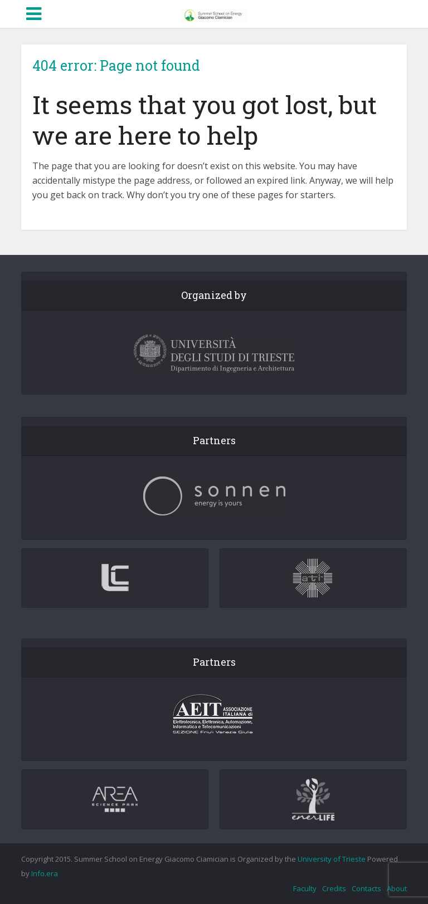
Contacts (366, 888)
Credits (334, 888)
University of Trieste (332, 859)
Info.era (44, 873)
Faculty (305, 888)
